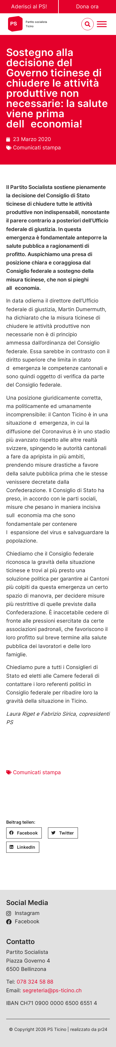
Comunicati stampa (37, 147)
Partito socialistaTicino (36, 24)
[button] (24, 833)
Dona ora (87, 6)
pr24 (102, 1029)
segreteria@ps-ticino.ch (52, 990)
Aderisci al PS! (29, 6)
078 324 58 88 (35, 982)
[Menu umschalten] (102, 24)
